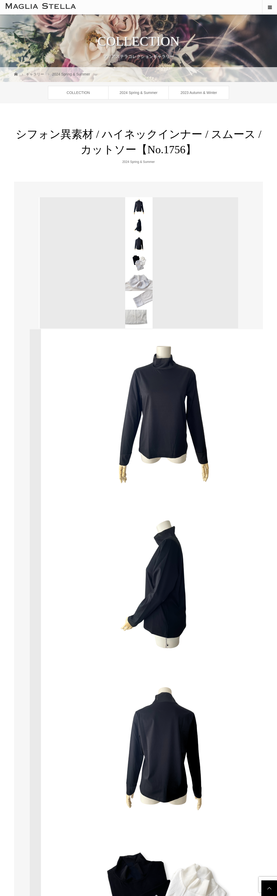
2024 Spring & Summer (138, 93)
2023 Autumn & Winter (198, 93)
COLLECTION (78, 93)
